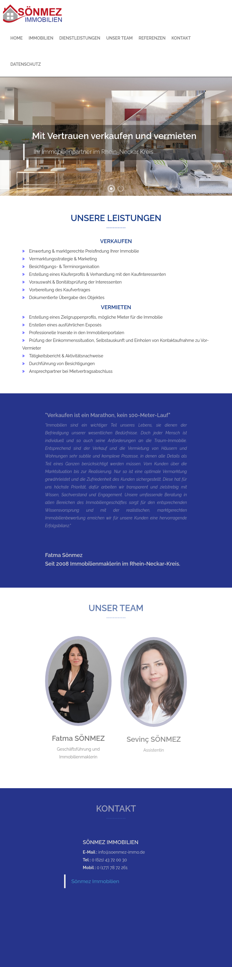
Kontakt (181, 38)
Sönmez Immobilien (95, 881)
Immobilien (41, 38)
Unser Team (119, 38)
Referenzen (152, 38)
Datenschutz (25, 64)
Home (16, 38)
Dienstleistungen (79, 38)
